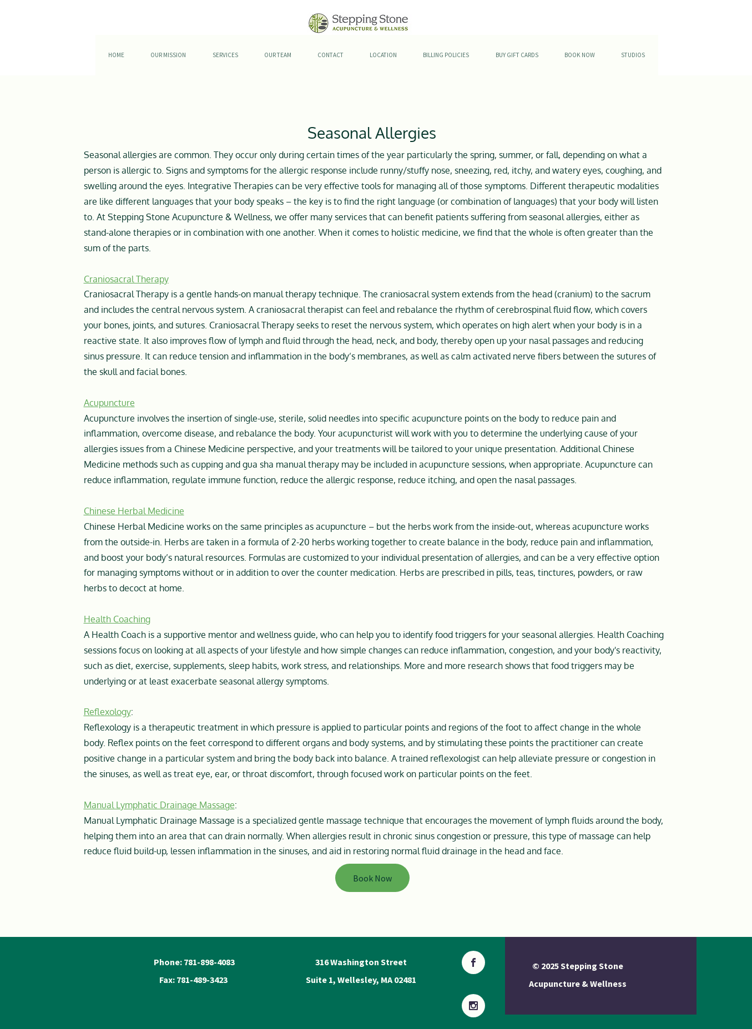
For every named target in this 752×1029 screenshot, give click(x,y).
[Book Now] (372, 878)
